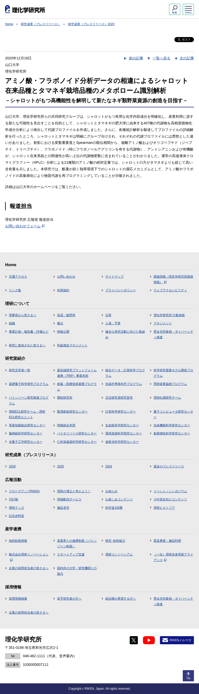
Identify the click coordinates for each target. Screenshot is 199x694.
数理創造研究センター (72, 411)
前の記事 (136, 58)
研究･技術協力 (115, 541)
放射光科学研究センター (122, 442)
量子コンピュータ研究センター (173, 414)
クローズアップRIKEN (24, 491)
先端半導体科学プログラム (123, 384)
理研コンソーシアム (119, 554)
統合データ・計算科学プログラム (125, 373)
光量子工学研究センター (25, 442)
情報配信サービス (69, 499)
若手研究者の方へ (69, 598)
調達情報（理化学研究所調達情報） (173, 279)
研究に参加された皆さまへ (27, 345)
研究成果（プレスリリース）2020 (91, 24)
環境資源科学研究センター (123, 433)
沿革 (108, 315)
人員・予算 (113, 323)
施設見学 (63, 508)
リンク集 (15, 290)
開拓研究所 (64, 397)
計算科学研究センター (120, 411)
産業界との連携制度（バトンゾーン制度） (77, 543)
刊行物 (13, 499)
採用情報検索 (18, 598)
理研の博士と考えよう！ (74, 491)
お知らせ (111, 491)
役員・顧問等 (66, 315)
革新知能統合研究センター (27, 425)
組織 (12, 323)
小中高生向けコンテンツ (170, 499)
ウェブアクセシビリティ (170, 290)
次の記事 (187, 58)
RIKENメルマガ (180, 640)
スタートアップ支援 (71, 554)
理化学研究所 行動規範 (169, 315)
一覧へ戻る (161, 58)
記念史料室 (16, 516)
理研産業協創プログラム (170, 384)
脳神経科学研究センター (25, 433)
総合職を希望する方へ (120, 598)
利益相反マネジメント (72, 345)
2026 (12, 466)
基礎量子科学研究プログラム (28, 384)
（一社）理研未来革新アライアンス (173, 557)
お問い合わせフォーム (24, 226)
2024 (108, 466)
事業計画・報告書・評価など (28, 331)
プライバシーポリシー (120, 290)
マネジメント (163, 323)
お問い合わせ (66, 276)
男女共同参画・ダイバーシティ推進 (173, 334)
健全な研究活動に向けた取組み (125, 334)
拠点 (60, 323)
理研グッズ (16, 508)
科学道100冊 (114, 508)
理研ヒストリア (164, 508)
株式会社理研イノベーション (28, 557)
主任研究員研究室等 (119, 397)
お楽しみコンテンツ (119, 499)
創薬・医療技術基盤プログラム (77, 386)
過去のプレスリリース (169, 466)
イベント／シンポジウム (170, 491)
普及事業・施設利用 (167, 541)
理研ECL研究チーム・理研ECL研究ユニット (27, 414)
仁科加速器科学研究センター (77, 442)
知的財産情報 (18, 541)
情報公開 (63, 331)
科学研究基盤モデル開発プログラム (173, 373)
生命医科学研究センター (122, 425)
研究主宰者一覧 (19, 370)
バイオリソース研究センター (77, 433)
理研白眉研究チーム (167, 397)
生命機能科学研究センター (172, 425)
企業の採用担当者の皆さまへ (28, 568)
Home (9, 24)
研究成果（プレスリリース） (40, 24)
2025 (60, 466)
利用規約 (63, 290)
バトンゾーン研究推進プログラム (28, 400)
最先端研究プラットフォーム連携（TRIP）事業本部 (77, 373)
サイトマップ (114, 276)
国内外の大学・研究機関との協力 (77, 570)
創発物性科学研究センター (172, 433)
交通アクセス (18, 276)
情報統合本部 (66, 425)
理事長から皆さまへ (22, 315)
